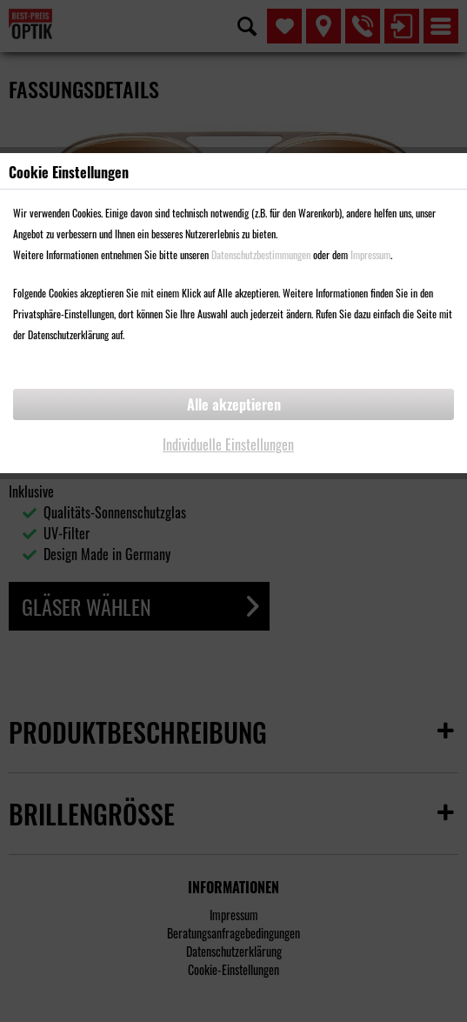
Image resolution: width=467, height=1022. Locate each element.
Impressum (370, 254)
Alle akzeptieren (234, 404)
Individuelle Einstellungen (228, 444)
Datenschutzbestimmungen (260, 254)
